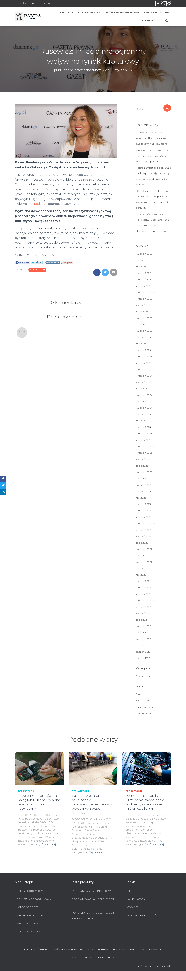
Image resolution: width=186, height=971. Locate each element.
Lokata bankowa (28, 931)
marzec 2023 (143, 491)
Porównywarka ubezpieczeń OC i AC (93, 902)
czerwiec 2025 (144, 318)
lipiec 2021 (142, 619)
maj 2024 (141, 401)
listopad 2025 (143, 285)
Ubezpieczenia (38, 3)
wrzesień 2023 (144, 452)
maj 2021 (141, 632)
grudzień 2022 (144, 510)
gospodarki (37, 204)
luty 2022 (141, 574)
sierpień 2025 (143, 305)
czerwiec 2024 (144, 395)
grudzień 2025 (144, 279)
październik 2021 (145, 600)
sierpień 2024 (143, 382)
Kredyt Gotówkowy (30, 891)
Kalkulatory (151, 20)
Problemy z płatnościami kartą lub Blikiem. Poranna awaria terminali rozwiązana (151, 138)
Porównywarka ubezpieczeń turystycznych (93, 915)
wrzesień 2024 (144, 375)
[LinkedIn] (3, 492)
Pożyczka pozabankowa (122, 12)
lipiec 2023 (142, 465)
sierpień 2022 (143, 536)
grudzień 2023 (144, 433)
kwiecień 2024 (144, 407)
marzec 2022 (143, 568)
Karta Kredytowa (156, 12)
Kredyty (66, 12)
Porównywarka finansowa (91, 891)
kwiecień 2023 (144, 484)
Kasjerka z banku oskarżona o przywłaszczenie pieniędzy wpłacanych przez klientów (153, 156)
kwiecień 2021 (144, 639)
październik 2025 (145, 292)
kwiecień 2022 (144, 562)
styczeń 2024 (143, 427)
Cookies (133, 907)
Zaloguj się (142, 694)
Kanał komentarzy (146, 706)
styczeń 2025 (143, 350)
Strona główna (22, 3)
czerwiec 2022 (144, 549)
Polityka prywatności (143, 915)
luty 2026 (141, 266)
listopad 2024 (143, 362)
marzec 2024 (143, 414)
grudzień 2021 (144, 587)
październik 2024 (145, 369)
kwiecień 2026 (144, 253)
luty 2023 (141, 497)
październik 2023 (145, 446)
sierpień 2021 (143, 613)
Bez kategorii (37, 270)
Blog (48, 3)
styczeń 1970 (143, 658)
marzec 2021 (143, 645)
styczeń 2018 (143, 651)
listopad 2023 (143, 439)
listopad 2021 (143, 593)
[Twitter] (3, 485)
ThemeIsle (165, 966)
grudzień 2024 (144, 356)
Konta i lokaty (89, 12)
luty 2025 (141, 343)
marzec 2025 (143, 337)
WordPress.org (144, 713)
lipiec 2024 (142, 388)
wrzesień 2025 (144, 298)
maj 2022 (141, 555)
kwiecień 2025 (144, 330)
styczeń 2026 (143, 273)
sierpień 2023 (143, 459)
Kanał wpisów (144, 700)
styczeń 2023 (143, 504)
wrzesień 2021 (144, 606)
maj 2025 (141, 324)
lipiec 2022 (142, 542)
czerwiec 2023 (144, 472)
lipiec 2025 (142, 311)
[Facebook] (3, 479)
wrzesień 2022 (144, 529)
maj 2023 (141, 478)
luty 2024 (141, 420)
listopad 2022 (143, 516)
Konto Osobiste (27, 907)
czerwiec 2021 (144, 626)
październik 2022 (145, 523)
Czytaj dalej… (49, 844)
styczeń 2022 (143, 581)
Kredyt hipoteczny (30, 915)
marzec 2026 (143, 260)
